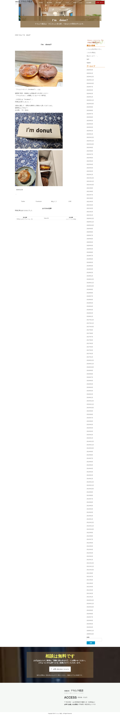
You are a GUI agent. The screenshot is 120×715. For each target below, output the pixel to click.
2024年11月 (90, 80)
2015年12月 (90, 401)
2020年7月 (90, 235)
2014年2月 (90, 475)
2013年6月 (90, 502)
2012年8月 (90, 536)
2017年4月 (90, 347)
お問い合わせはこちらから (61, 669)
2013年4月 (90, 509)
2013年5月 (90, 505)
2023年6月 (90, 117)
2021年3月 (90, 208)
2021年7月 (90, 195)
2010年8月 (90, 613)
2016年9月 (90, 370)
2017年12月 (90, 320)
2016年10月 (90, 367)
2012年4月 (90, 549)
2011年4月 (90, 586)
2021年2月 (90, 211)
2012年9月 (90, 532)
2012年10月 (90, 529)
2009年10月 (90, 634)
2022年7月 (90, 154)
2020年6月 (90, 238)
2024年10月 (90, 83)
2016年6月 (90, 380)
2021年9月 (90, 188)
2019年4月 (90, 265)
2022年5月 (90, 161)
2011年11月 (90, 566)
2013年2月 (90, 515)
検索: (88, 637)
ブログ (67, 2)
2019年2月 (90, 272)
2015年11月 (90, 404)
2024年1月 (90, 97)
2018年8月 (90, 293)
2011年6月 (90, 580)
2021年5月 (90, 201)
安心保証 (58, 2)
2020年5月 (90, 242)
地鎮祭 (89, 62)
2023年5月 (90, 120)
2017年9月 (90, 330)
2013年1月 (90, 519)
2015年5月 (90, 424)
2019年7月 (90, 255)
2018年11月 (90, 282)
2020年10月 (90, 225)
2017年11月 (90, 323)
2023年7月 (90, 113)
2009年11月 (90, 630)
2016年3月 (90, 391)
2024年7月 (90, 86)
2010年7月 (90, 617)
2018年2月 (90, 313)
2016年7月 (90, 377)
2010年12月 (90, 600)
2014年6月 (90, 461)
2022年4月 (90, 164)
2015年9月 (90, 411)
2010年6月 (90, 620)
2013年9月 (90, 492)
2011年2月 (90, 593)
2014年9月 (90, 451)
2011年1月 (90, 596)
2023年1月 (90, 134)
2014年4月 (90, 468)
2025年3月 (90, 70)
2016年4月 (90, 387)
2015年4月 (90, 428)
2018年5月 (90, 303)
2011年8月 (90, 573)
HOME (41, 2)
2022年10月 (90, 144)
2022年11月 (90, 141)
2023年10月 (90, 103)
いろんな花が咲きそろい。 (95, 49)
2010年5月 (90, 624)
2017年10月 (90, 326)
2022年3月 (90, 168)
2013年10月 (90, 488)
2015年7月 (90, 417)
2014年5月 (90, 465)
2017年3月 (90, 350)
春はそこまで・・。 (93, 56)
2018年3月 (90, 309)
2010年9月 (90, 610)
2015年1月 (90, 438)
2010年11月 (90, 603)
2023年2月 (90, 130)
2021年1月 (90, 215)
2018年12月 (90, 279)
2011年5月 (90, 583)
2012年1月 (90, 559)
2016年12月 (90, 360)
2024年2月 (90, 93)
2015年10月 (90, 407)
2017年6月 (90, 340)
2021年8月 (90, 191)
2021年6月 (90, 198)
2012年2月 (90, 556)
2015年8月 (90, 414)
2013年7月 (90, 499)
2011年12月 (90, 563)
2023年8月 (90, 110)
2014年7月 (90, 458)
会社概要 (88, 2)
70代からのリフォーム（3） (24, 219)
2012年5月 (90, 546)
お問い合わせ (100, 2)
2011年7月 (90, 576)
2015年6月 (90, 421)
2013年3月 (90, 512)
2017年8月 (90, 333)
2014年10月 (90, 448)
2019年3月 (90, 269)
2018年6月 (90, 299)
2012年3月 (90, 553)
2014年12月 (90, 441)
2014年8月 (90, 455)
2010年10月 (90, 607)
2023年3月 (90, 127)
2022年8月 (90, 151)
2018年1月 (90, 316)
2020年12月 (90, 218)
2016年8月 (90, 374)
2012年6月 (90, 543)
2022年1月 (90, 174)
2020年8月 (90, 232)
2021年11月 (90, 181)
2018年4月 (90, 306)
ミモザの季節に (91, 52)
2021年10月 (90, 184)
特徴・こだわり (77, 2)
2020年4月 (90, 245)
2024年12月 (90, 76)
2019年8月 (90, 252)
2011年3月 (90, 590)
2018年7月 (90, 296)
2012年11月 (90, 526)
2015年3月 (90, 431)
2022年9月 (90, 147)
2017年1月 (90, 357)
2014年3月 (90, 472)
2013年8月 (90, 495)
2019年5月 (90, 262)
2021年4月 (90, 205)
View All (46, 218)
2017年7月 (90, 336)
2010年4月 (90, 627)
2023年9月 (90, 107)
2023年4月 (90, 124)
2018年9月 (90, 289)
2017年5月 (90, 343)
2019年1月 (90, 276)
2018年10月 (90, 286)
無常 (88, 59)
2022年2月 (90, 171)
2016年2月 (90, 394)
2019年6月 (90, 259)
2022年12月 (90, 137)
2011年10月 (90, 570)
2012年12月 (90, 522)
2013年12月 (90, 482)
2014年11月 (90, 445)
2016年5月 (90, 384)
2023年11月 (90, 100)
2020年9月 (90, 228)
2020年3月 (90, 249)
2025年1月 (90, 73)
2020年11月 (90, 222)
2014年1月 (90, 478)
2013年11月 (90, 485)
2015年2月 (90, 434)
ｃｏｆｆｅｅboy (71, 219)
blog (20, 35)
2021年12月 (90, 178)
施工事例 (49, 2)
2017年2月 (90, 353)
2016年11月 (90, 363)
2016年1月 (90, 397)
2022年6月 (90, 157)
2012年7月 (90, 539)
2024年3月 (90, 90)
